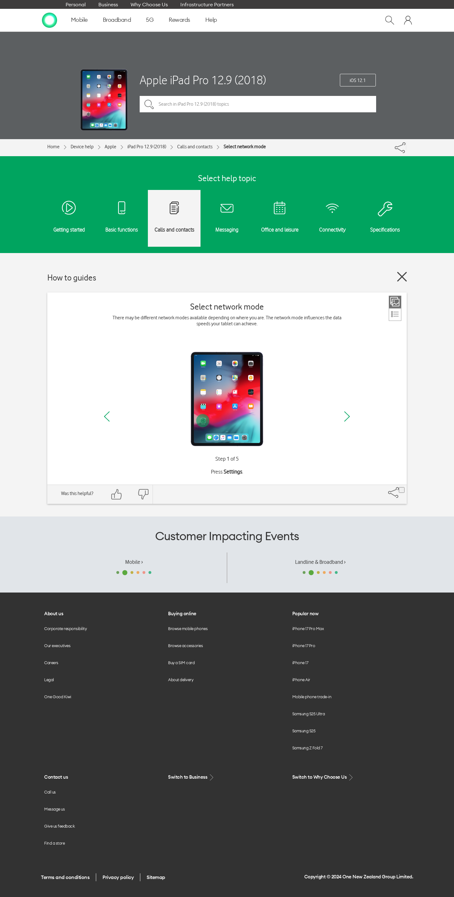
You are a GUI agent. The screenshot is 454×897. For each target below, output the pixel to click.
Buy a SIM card (181, 662)
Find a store (54, 843)
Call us (50, 791)
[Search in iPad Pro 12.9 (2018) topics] (258, 104)
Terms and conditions (65, 877)
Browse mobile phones (187, 628)
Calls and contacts (194, 147)
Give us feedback (59, 826)
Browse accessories (185, 645)
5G (150, 19)
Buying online (182, 614)
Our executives (57, 645)
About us (53, 614)
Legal (49, 679)
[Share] (406, 146)
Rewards (179, 19)
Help (211, 19)
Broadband (117, 19)
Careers (51, 662)
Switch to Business (191, 777)
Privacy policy (118, 877)
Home (53, 147)
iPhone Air (301, 679)
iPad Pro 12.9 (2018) (146, 147)
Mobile (79, 19)
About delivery (180, 679)
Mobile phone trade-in (312, 696)
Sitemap (156, 877)
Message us (54, 808)
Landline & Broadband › (320, 562)
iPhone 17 (300, 662)
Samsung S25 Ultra (308, 713)
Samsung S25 (304, 730)
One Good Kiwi (57, 696)
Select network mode (245, 147)
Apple (110, 147)
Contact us (56, 777)
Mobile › (134, 562)
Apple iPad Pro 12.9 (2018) (203, 80)
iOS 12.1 (358, 80)
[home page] (49, 20)
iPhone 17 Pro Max (308, 628)
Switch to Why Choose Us (323, 777)
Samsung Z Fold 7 (307, 747)
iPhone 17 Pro (303, 645)
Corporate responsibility (65, 628)
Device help (82, 147)
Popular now (305, 614)
